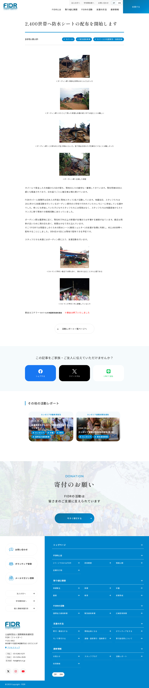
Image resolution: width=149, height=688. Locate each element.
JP (114, 3)
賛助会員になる (91, 631)
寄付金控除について (124, 638)
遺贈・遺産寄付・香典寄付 (95, 638)
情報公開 (119, 563)
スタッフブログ (91, 656)
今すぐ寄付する (74, 518)
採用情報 (56, 663)
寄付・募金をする (60, 631)
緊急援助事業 (90, 613)
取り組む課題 (71, 9)
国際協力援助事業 (60, 613)
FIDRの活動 (87, 9)
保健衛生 (56, 588)
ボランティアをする (124, 631)
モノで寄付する (59, 638)
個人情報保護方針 (21, 608)
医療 (86, 588)
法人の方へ (75, 3)
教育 (86, 595)
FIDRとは (56, 9)
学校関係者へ (89, 3)
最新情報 (115, 9)
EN (119, 3)
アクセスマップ (13, 647)
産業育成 (119, 595)
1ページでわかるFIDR (62, 563)
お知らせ (56, 656)
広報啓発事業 (121, 613)
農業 (55, 595)
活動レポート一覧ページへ (74, 328)
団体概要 (88, 563)
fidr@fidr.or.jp (19, 661)
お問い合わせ (103, 3)
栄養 (118, 588)
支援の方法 (101, 9)
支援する (136, 6)
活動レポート (121, 656)
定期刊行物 (57, 570)
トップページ (59, 544)
